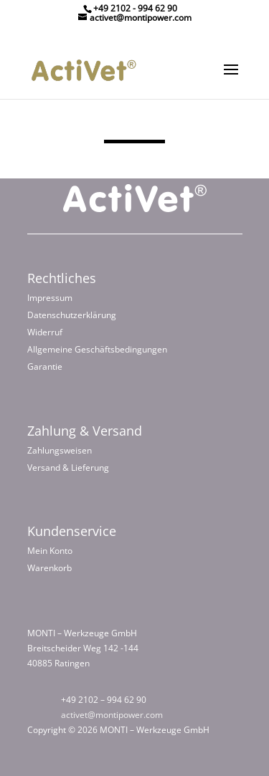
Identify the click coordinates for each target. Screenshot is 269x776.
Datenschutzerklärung (71, 315)
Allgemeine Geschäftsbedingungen (97, 349)
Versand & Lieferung (68, 467)
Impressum (49, 298)
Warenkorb (49, 568)
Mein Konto (49, 551)
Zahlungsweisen (59, 450)
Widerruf (44, 332)
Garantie (44, 366)
